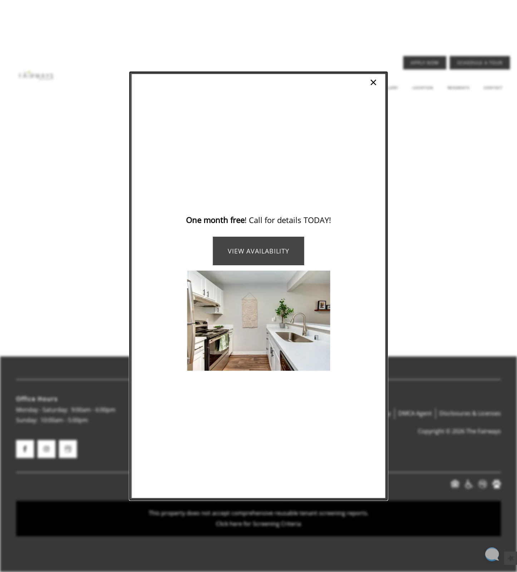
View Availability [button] (258, 251)
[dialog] (258, 286)
